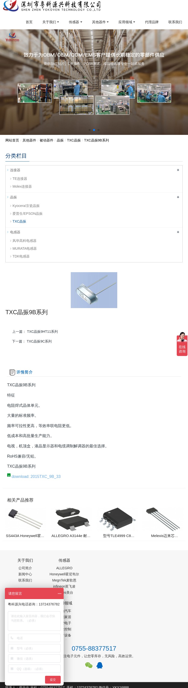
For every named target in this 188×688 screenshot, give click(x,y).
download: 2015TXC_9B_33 (34, 479)
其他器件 (99, 22)
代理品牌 (152, 22)
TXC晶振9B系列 (96, 140)
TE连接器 (19, 179)
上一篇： (35, 331)
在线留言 (166, 648)
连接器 (15, 170)
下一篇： (32, 341)
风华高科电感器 (24, 241)
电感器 (15, 232)
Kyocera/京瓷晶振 (26, 206)
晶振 (60, 140)
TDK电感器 (21, 256)
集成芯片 (87, 667)
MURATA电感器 (24, 248)
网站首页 (12, 140)
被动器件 (46, 140)
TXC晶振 (74, 140)
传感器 (74, 22)
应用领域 (125, 22)
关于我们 (49, 22)
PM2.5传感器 (67, 667)
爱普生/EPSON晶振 (27, 213)
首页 (29, 22)
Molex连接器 (22, 186)
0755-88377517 (94, 609)
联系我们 (175, 22)
